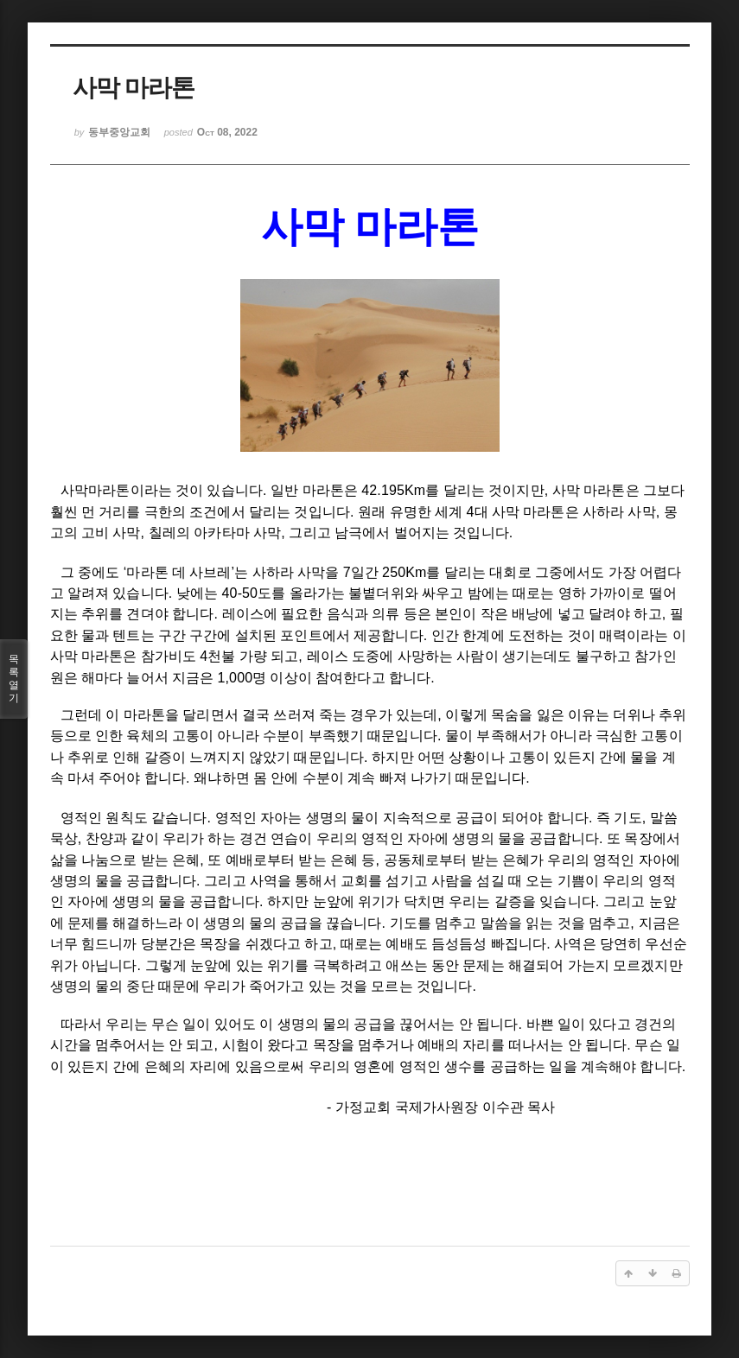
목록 (14, 679)
